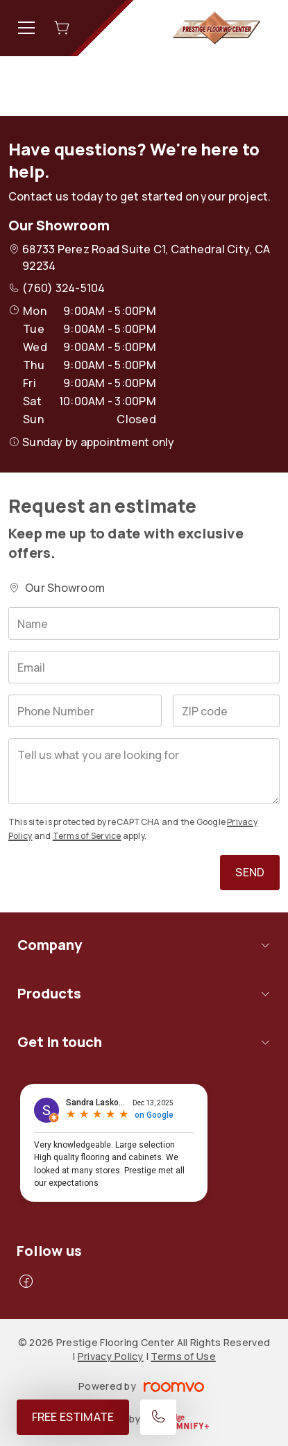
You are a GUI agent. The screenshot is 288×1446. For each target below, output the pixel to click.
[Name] (144, 623)
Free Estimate (73, 1416)
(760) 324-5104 (63, 288)
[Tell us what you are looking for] (144, 771)
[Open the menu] (26, 28)
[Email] (144, 667)
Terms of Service (87, 836)
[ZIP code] (226, 711)
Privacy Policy (111, 1356)
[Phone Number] (85, 711)
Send (249, 872)
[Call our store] (158, 1417)
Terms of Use (183, 1356)
